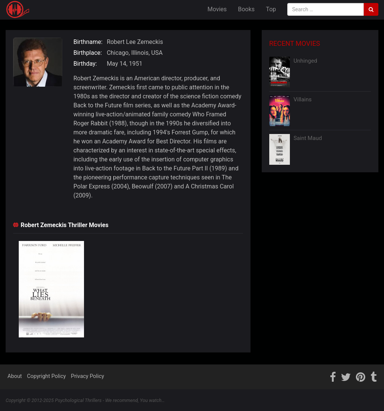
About (15, 376)
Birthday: (85, 63)
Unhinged (305, 60)
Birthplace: (88, 52)
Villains (303, 99)
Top (271, 9)
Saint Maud (308, 138)
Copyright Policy (46, 376)
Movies (216, 9)
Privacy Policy (87, 376)
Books (246, 9)
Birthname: (88, 41)
